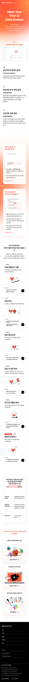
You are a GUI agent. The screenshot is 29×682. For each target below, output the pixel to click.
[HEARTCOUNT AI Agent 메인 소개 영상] (14, 55)
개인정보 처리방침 (5, 678)
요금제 (3, 636)
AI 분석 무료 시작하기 (8, 35)
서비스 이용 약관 (14, 678)
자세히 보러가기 (9, 183)
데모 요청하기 (20, 35)
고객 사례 (3, 639)
